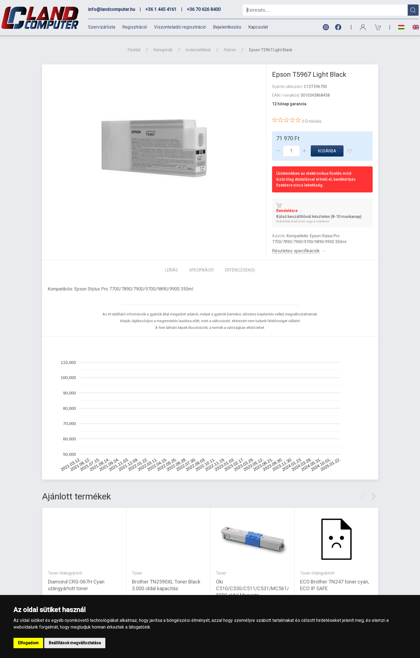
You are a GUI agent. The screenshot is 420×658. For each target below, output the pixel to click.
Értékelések (240, 270)
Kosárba (327, 151)
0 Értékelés (312, 121)
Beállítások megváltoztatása (75, 643)
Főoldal (134, 50)
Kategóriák (163, 50)
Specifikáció (201, 270)
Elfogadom (28, 643)
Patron (230, 50)
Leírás (171, 270)
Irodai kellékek (198, 50)
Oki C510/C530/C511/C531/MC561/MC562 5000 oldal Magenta (260, 588)
